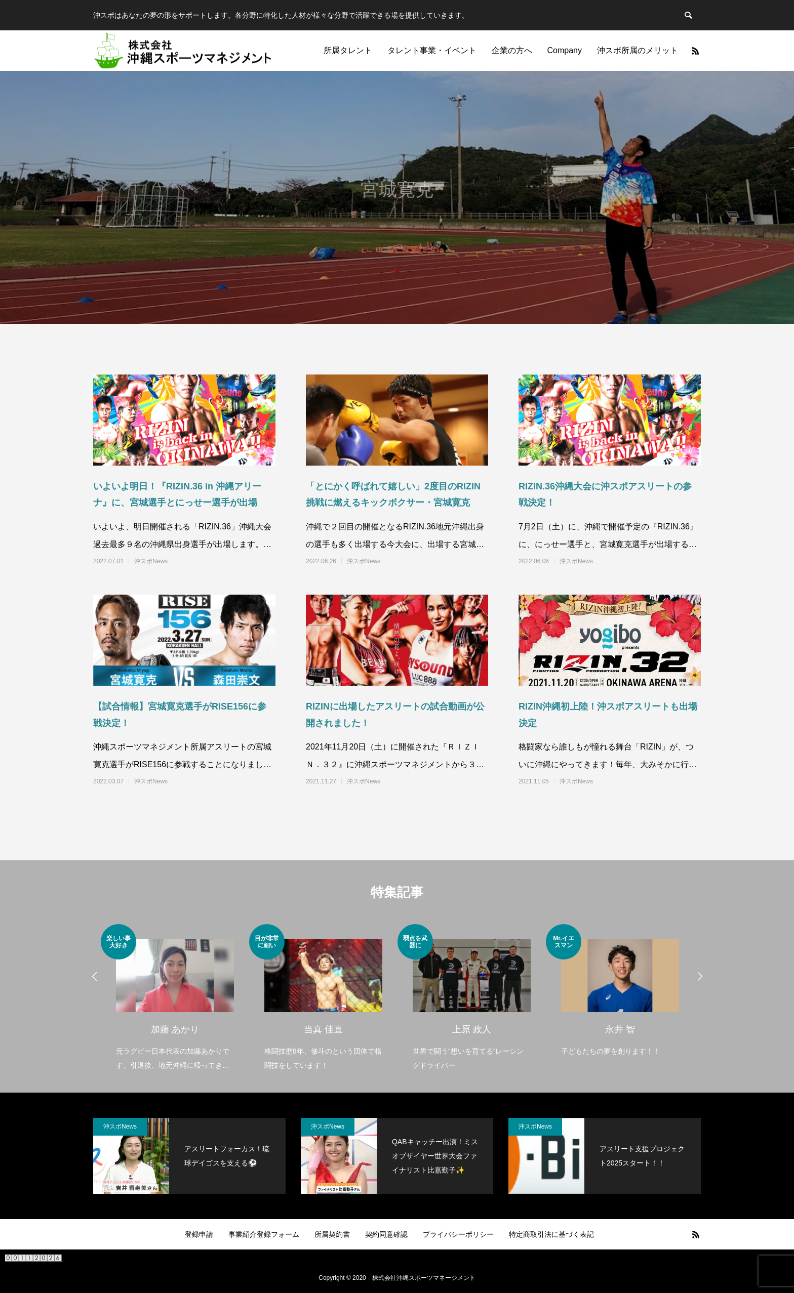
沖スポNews (151, 561)
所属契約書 (332, 1234)
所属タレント (348, 50)
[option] (175, 998)
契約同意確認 (386, 1234)
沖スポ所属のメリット (637, 50)
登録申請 (199, 1234)
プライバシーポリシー (458, 1234)
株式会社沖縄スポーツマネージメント (423, 1277)
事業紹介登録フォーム (263, 1234)
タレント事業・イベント (432, 50)
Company (564, 50)
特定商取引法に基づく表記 (551, 1234)
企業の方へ (512, 50)
